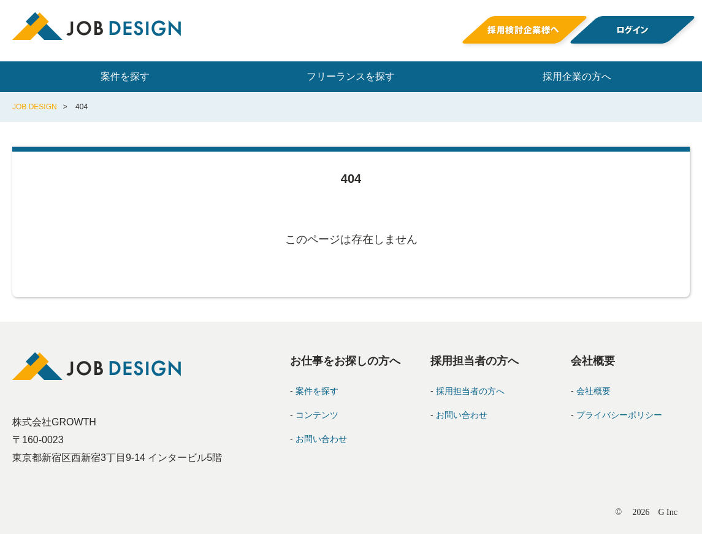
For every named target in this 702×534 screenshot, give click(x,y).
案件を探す (125, 76)
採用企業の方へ (577, 76)
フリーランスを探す (351, 76)
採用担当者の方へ (470, 391)
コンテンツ (317, 415)
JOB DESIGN (34, 107)
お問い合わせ (321, 439)
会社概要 (593, 391)
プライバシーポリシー (619, 415)
